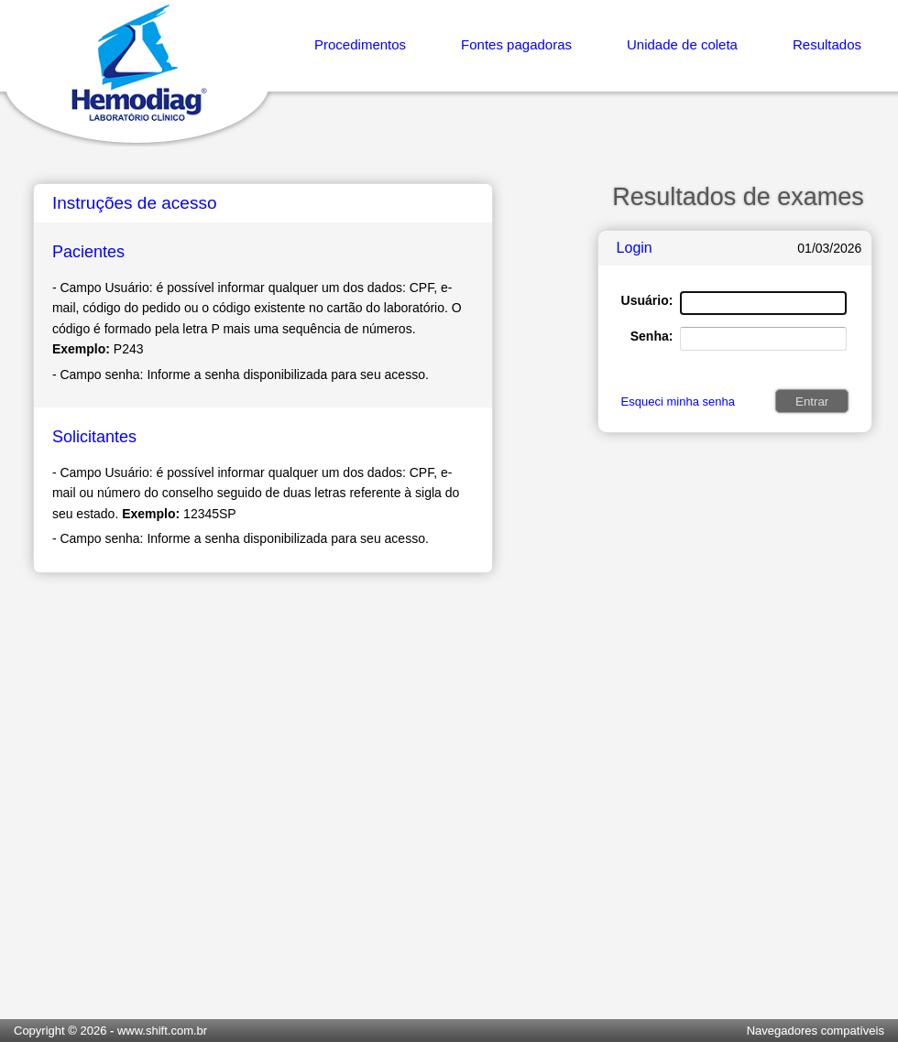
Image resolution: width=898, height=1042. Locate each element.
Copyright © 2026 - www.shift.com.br (110, 1030)
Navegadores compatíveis (815, 1030)
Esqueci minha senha (678, 401)
